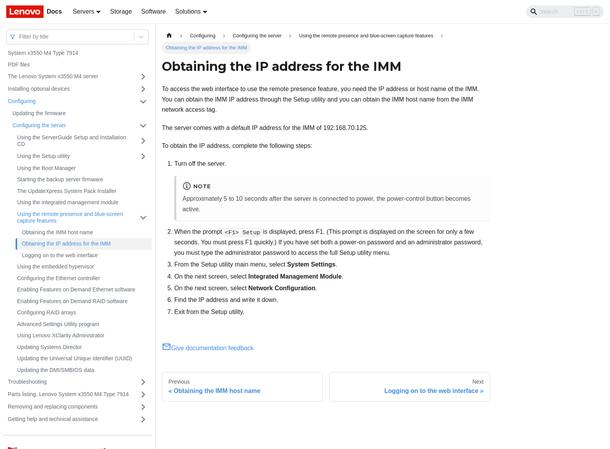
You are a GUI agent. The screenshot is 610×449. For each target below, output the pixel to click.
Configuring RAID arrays (46, 312)
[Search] (565, 11)
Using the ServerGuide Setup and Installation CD (71, 140)
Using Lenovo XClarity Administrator (60, 335)
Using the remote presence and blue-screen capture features (70, 217)
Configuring (22, 101)
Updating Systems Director (49, 347)
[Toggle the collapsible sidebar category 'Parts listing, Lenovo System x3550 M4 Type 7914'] (143, 394)
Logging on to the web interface (60, 255)
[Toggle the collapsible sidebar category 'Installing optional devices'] (143, 89)
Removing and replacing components (53, 406)
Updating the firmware (39, 113)
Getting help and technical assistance (53, 419)
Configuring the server (39, 125)
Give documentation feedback (208, 348)
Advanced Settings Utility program (58, 324)
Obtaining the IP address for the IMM (66, 243)
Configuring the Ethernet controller (58, 278)
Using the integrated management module (68, 202)
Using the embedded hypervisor (55, 266)
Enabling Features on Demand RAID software (72, 301)
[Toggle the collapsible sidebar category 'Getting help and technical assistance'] (143, 419)
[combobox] (20, 36)
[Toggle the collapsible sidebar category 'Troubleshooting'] (143, 382)
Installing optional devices (39, 89)
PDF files (19, 64)
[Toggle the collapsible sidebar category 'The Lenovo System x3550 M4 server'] (143, 76)
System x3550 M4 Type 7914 (43, 53)
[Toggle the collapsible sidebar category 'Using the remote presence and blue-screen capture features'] (143, 218)
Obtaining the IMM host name (57, 232)
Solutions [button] (188, 11)
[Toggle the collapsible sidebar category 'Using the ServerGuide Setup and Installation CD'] (143, 141)
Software (153, 11)
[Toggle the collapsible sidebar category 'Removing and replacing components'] (143, 407)
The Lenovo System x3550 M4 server (53, 76)
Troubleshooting (27, 382)
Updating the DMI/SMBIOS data (55, 370)
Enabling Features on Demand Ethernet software (76, 289)
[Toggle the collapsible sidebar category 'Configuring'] (143, 101)
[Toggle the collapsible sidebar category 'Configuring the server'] (143, 125)
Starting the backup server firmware (60, 179)
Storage (121, 11)
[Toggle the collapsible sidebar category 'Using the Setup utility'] (143, 156)
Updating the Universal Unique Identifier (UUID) (74, 358)
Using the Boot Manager (46, 168)
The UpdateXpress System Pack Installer (66, 191)
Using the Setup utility (43, 156)
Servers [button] (83, 11)
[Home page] (169, 36)
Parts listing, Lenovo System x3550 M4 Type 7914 (68, 394)
